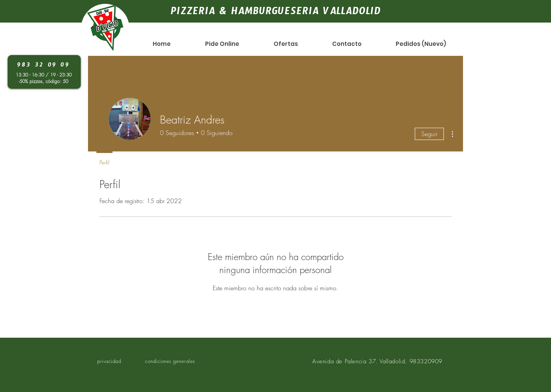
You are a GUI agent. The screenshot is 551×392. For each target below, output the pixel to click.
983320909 (425, 361)
